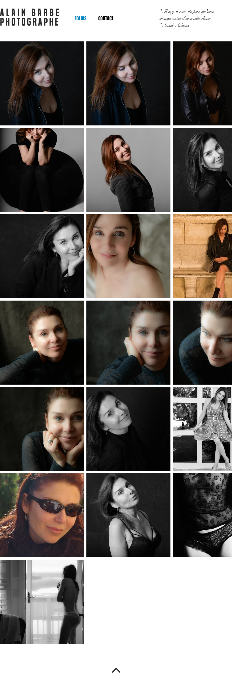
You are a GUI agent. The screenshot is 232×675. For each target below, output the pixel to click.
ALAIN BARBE (30, 13)
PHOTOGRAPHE (30, 22)
